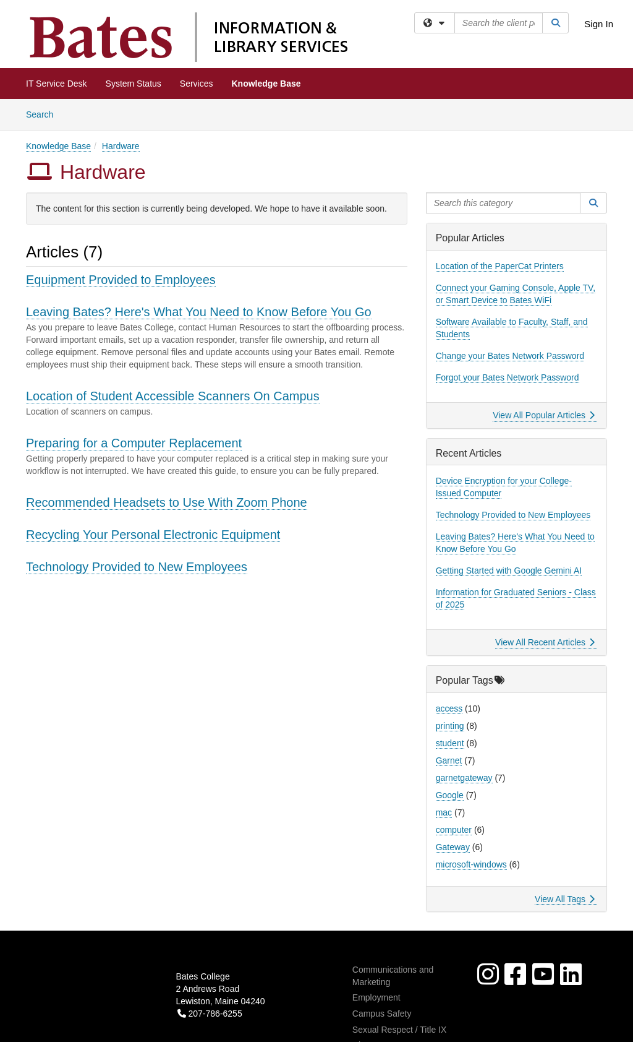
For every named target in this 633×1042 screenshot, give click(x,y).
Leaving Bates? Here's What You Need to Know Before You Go (199, 312)
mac (444, 812)
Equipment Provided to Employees (121, 279)
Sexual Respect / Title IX (399, 1030)
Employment (376, 997)
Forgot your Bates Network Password (507, 377)
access (449, 708)
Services (196, 83)
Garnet (449, 760)
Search (44, 113)
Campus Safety (382, 1013)
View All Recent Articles (545, 642)
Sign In (598, 24)
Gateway (453, 847)
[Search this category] (503, 202)
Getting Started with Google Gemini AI (509, 570)
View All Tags (565, 899)
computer (454, 830)
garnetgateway (464, 778)
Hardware (121, 146)
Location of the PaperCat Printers (500, 266)
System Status (133, 83)
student (450, 743)
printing (450, 726)
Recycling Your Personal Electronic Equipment (153, 534)
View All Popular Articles (544, 415)
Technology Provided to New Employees (136, 567)
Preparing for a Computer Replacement (134, 443)
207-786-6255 (209, 1013)
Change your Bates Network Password (510, 356)
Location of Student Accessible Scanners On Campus (173, 396)
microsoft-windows (471, 864)
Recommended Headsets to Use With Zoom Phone (166, 502)
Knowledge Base (266, 83)
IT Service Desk (56, 83)
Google (450, 795)
